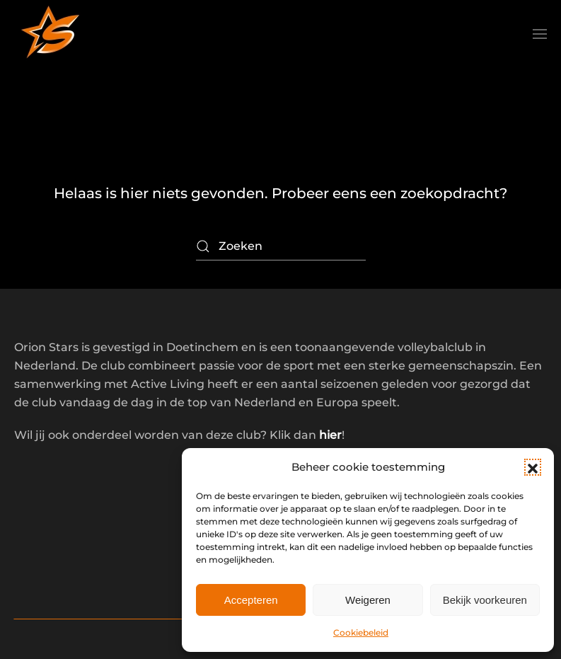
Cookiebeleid (360, 632)
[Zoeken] (281, 246)
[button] (533, 467)
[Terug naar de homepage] (49, 34)
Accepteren (251, 600)
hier (330, 435)
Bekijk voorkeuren (485, 600)
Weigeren (368, 600)
